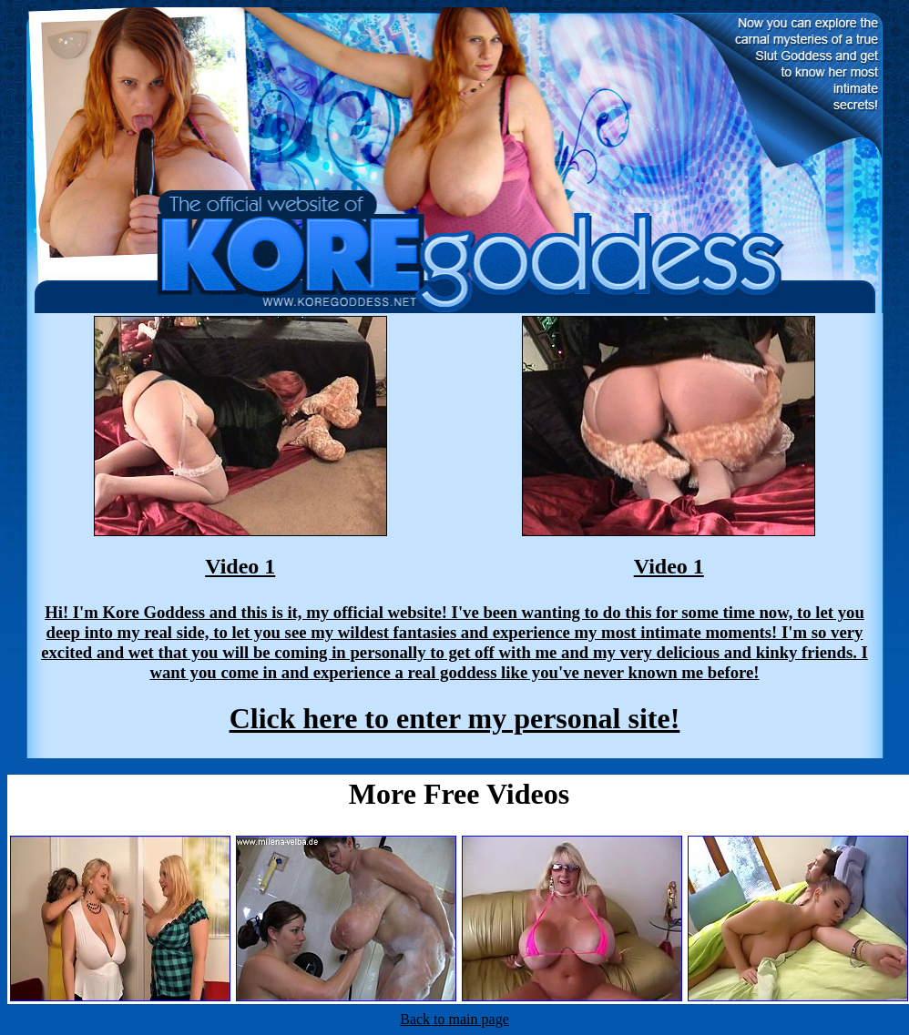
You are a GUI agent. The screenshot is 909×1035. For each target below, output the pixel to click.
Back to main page (454, 1019)
